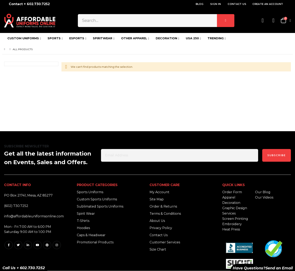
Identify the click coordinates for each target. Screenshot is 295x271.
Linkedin (28, 245)
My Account (159, 192)
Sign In (215, 4)
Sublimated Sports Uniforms (100, 206)
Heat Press (231, 229)
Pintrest (47, 245)
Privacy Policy (161, 228)
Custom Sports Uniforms (97, 199)
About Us (157, 221)
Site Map (157, 199)
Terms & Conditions (165, 214)
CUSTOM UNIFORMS (23, 38)
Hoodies (83, 228)
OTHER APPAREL (134, 38)
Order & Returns (163, 206)
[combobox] (156, 20)
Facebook (9, 245)
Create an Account (267, 4)
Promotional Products (95, 242)
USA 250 (192, 38)
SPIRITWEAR (102, 38)
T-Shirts (83, 221)
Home (5, 49)
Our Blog (262, 192)
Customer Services (165, 242)
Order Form (232, 192)
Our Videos (264, 197)
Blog (199, 4)
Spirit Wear (86, 214)
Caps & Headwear (91, 235)
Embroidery (232, 224)
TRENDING (216, 38)
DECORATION (166, 38)
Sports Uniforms (90, 192)
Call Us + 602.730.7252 (23, 268)
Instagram (57, 245)
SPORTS (54, 38)
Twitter (18, 245)
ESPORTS (76, 38)
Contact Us (237, 4)
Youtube (37, 245)
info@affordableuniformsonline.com (34, 216)
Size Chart (158, 249)
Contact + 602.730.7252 (29, 4)
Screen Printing (235, 219)
